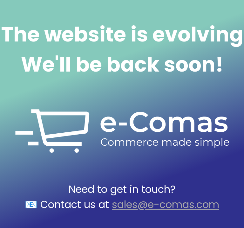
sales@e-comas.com (165, 204)
